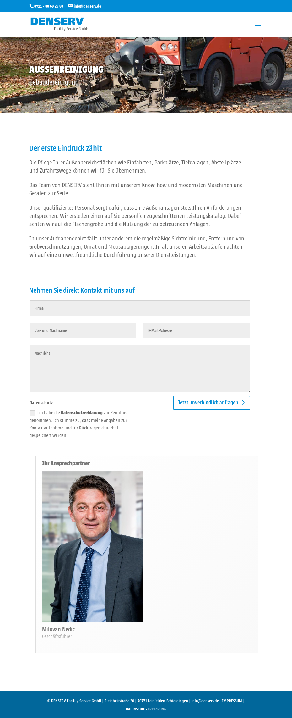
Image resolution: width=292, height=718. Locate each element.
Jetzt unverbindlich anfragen (208, 402)
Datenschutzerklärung (82, 413)
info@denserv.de (205, 701)
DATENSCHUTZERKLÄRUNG (146, 709)
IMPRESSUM (232, 701)
